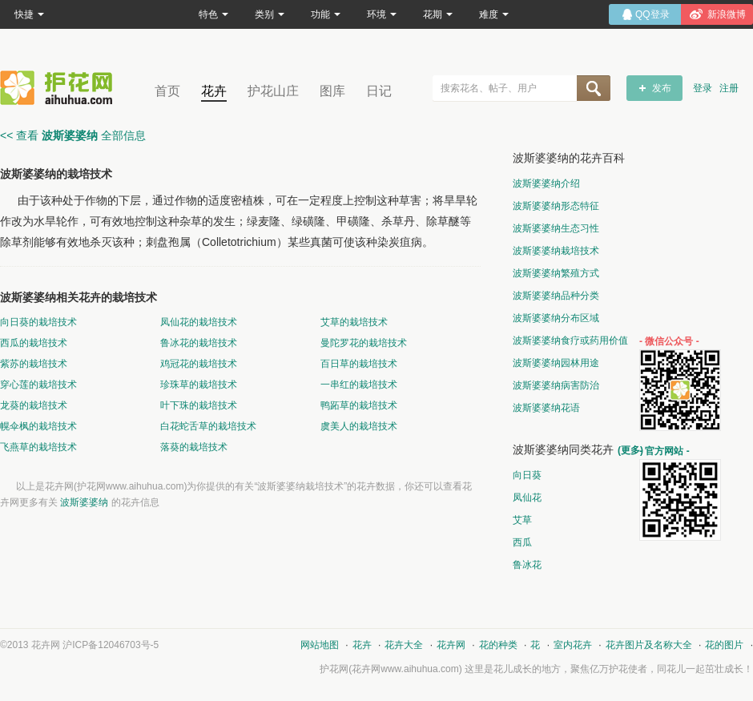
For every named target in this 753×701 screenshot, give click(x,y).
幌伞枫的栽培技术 (38, 426)
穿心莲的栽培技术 (38, 384)
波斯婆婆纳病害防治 (556, 385)
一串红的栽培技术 (358, 384)
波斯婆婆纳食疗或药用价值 (570, 340)
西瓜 (522, 542)
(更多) (630, 450)
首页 (167, 91)
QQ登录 (652, 14)
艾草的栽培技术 (354, 322)
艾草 (522, 520)
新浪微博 (726, 14)
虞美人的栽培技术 (358, 426)
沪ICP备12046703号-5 (110, 645)
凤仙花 (527, 497)
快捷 (29, 14)
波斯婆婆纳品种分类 (556, 295)
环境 (382, 14)
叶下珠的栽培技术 (198, 405)
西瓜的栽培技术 (33, 342)
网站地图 (319, 645)
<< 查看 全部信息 (73, 135)
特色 (213, 14)
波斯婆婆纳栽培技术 (556, 250)
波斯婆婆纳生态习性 (556, 228)
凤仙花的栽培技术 (198, 322)
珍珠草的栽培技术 (198, 384)
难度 (494, 14)
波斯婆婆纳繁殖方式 (556, 273)
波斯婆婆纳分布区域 (556, 318)
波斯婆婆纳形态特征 (556, 206)
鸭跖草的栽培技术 (358, 405)
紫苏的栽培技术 (33, 363)
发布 (661, 88)
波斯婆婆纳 (84, 502)
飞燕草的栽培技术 (38, 447)
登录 (702, 88)
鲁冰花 (527, 564)
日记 (379, 91)
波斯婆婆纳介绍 (546, 183)
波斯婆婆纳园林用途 (556, 363)
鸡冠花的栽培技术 (198, 363)
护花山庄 (273, 91)
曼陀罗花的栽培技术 (363, 342)
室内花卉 (573, 645)
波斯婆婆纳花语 (546, 407)
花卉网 (60, 88)
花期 (438, 14)
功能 (325, 14)
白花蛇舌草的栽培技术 (208, 426)
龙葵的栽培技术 (33, 405)
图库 (332, 91)
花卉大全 (404, 645)
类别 (269, 14)
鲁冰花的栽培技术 (198, 342)
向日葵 (527, 475)
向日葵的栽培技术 (38, 322)
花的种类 (498, 645)
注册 (729, 88)
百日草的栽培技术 (358, 363)
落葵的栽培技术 (194, 447)
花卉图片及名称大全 (649, 645)
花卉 (214, 91)
